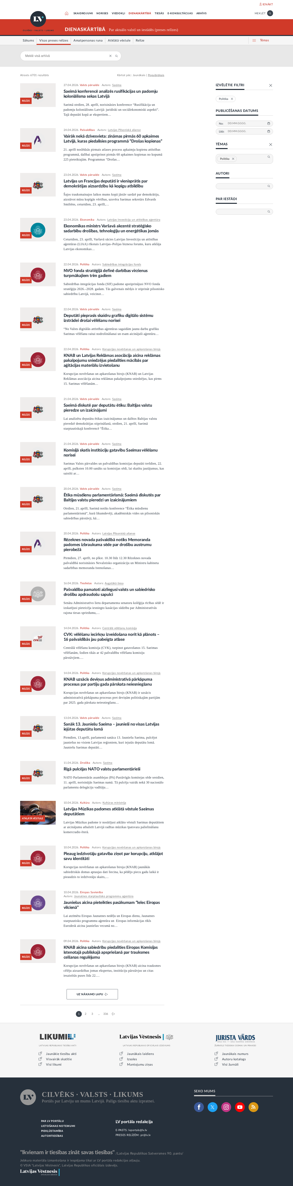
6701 (33, 75)
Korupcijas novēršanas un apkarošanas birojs (131, 349)
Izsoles (132, 1059)
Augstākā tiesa (114, 583)
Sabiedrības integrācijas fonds (121, 264)
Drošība (85, 763)
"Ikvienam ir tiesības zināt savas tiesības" (67, 1152)
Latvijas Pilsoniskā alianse (124, 130)
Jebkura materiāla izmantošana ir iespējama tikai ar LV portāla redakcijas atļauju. (80, 1160)
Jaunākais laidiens (140, 1054)
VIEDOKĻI (118, 13)
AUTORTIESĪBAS (52, 1136)
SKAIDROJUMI (83, 13)
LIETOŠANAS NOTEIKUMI (58, 1126)
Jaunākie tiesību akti (61, 1054)
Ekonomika (87, 219)
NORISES (102, 13)
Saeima (117, 85)
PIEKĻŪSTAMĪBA (52, 1131)
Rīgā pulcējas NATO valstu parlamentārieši (102, 769)
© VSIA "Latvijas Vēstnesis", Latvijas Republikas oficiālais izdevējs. (69, 1165)
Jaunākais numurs (235, 1054)
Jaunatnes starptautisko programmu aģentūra (104, 896)
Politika (85, 264)
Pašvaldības (87, 130)
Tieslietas (86, 583)
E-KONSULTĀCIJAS (180, 13)
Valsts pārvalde (89, 85)
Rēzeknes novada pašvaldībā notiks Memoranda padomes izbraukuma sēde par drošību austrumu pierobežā (108, 545)
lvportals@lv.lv (137, 1130)
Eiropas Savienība (91, 892)
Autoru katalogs (234, 1059)
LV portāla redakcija (134, 1122)
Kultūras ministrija (114, 802)
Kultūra (85, 802)
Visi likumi (54, 1064)
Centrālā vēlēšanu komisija (119, 628)
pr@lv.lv (145, 1135)
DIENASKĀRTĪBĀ (140, 13)
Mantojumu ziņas (140, 1064)
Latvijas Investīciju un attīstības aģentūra (133, 219)
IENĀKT (268, 4)
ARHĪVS (201, 13)
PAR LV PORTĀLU (52, 1121)
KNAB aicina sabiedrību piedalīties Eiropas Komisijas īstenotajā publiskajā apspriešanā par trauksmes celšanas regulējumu (111, 952)
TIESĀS (159, 13)
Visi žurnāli (230, 1064)
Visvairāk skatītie (59, 1059)
